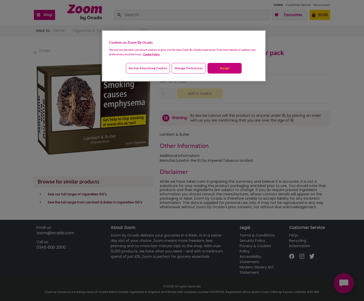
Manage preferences (189, 68)
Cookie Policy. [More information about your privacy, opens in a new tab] (151, 54)
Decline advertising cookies (148, 68)
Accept (224, 68)
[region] (184, 56)
